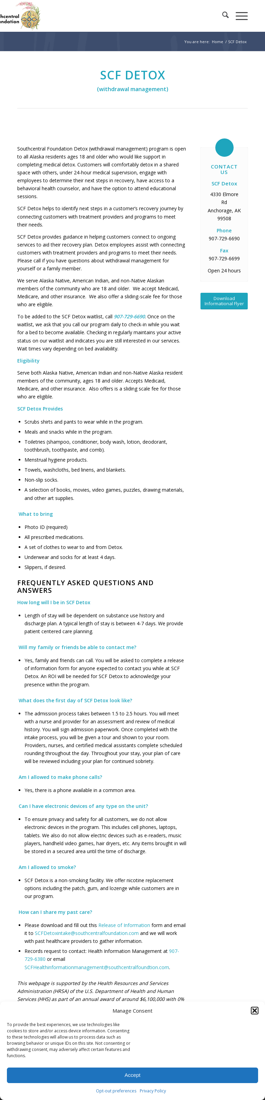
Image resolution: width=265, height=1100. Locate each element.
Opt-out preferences (116, 1091)
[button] (254, 1010)
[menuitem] (222, 15)
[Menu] (238, 15)
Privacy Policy (153, 1091)
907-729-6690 (224, 238)
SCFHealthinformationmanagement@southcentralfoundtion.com (96, 967)
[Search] (222, 15)
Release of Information (124, 925)
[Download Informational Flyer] (224, 301)
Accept (132, 1075)
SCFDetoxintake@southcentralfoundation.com (87, 933)
